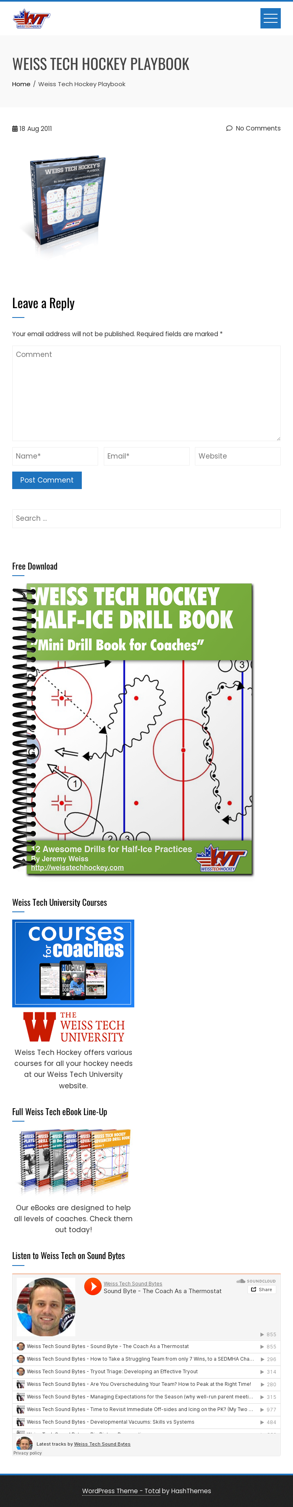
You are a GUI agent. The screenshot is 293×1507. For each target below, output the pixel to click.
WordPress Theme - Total (121, 1491)
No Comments (253, 128)
